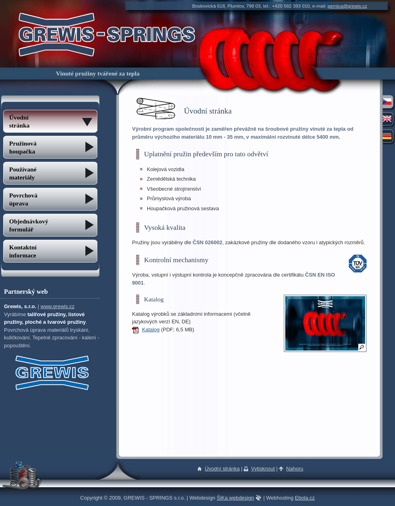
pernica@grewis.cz (347, 5)
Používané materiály (22, 173)
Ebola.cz (305, 498)
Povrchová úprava (23, 199)
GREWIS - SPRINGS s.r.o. (106, 17)
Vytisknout (263, 469)
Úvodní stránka (222, 469)
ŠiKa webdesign (235, 498)
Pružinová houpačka (22, 147)
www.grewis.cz (58, 306)
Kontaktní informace (22, 251)
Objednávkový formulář (28, 225)
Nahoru (294, 469)
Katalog (151, 330)
